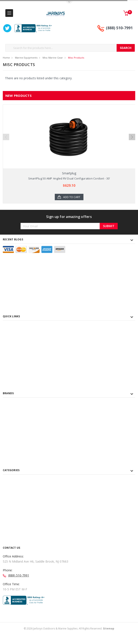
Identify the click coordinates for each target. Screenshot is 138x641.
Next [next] (132, 139)
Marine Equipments (26, 57)
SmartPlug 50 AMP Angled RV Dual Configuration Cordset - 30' (69, 178)
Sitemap (108, 637)
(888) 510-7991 (119, 27)
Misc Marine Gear (53, 57)
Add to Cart (71, 197)
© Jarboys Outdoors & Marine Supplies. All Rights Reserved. (69, 637)
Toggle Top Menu (69, 2)
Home (6, 57)
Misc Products (76, 57)
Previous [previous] (6, 139)
